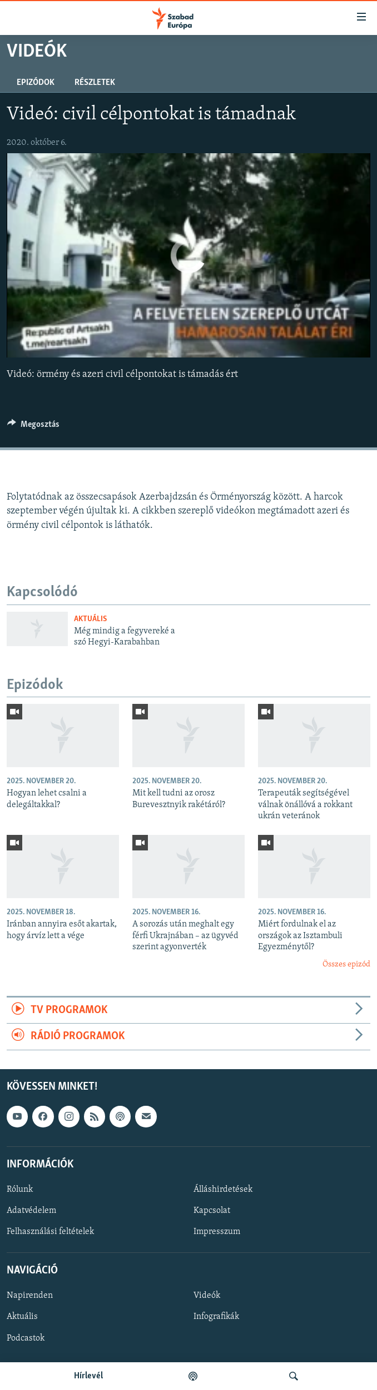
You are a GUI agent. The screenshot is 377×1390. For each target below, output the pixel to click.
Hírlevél (88, 1376)
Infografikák (216, 1316)
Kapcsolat (212, 1210)
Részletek (95, 82)
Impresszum (217, 1231)
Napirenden (30, 1295)
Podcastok (25, 1337)
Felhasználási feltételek (50, 1231)
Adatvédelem (31, 1210)
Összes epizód (346, 964)
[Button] (33, 426)
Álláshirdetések (223, 1189)
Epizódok (35, 82)
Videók (207, 1295)
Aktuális (90, 619)
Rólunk (20, 1189)
